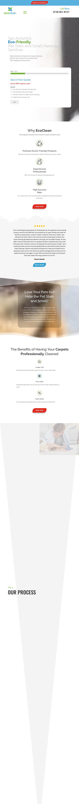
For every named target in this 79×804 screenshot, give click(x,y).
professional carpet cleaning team (44, 319)
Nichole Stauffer (39, 259)
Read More (39, 264)
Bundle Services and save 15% (21, 97)
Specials (12, 87)
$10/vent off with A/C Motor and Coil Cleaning (26, 94)
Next (14, 102)
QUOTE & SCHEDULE (39, 3)
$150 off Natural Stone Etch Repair (23, 92)
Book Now (39, 206)
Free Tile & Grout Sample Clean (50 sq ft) (24, 89)
